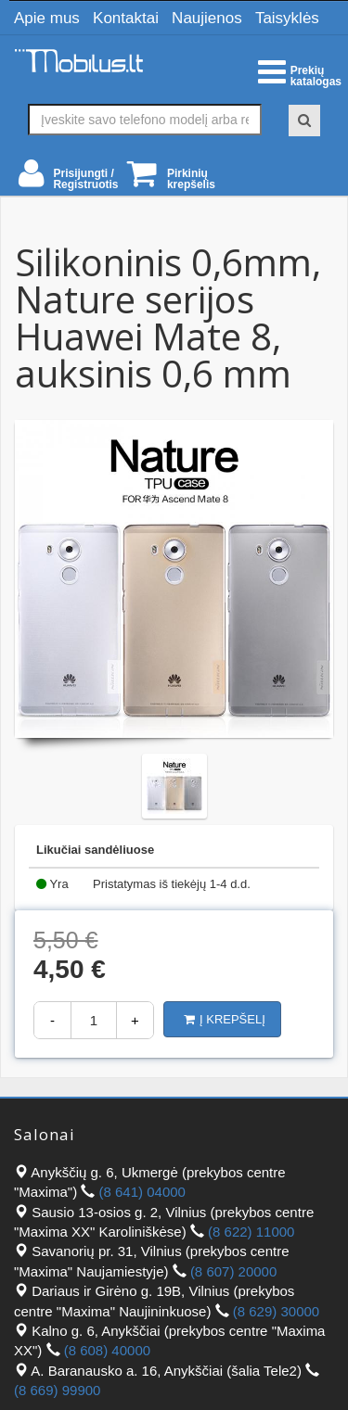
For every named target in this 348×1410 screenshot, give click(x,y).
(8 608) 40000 (107, 1350)
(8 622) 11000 (251, 1231)
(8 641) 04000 (142, 1192)
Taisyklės (287, 18)
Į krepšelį (224, 1019)
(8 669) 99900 (57, 1390)
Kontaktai (126, 18)
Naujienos (207, 18)
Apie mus (47, 18)
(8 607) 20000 (233, 1271)
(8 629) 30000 (276, 1311)
